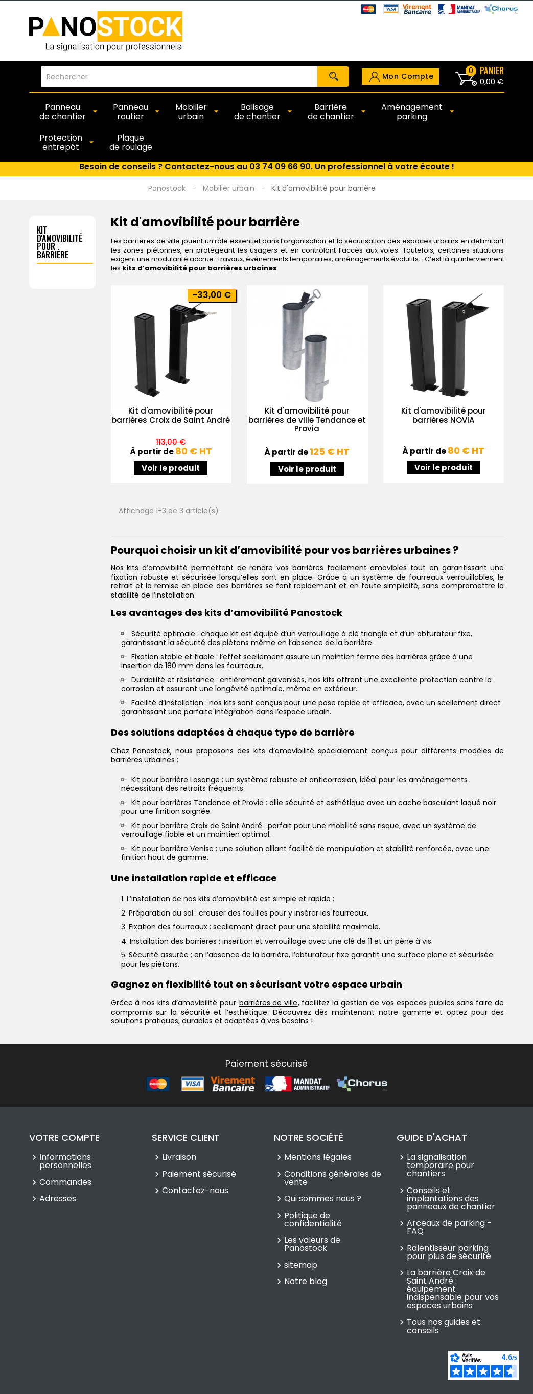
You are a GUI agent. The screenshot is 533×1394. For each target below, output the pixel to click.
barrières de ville (268, 1003)
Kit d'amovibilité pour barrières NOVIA (443, 415)
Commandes (65, 1182)
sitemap (300, 1265)
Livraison (179, 1157)
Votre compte (64, 1137)
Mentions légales (318, 1157)
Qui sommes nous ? (322, 1199)
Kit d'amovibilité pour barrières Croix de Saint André (170, 415)
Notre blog (305, 1281)
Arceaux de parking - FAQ (449, 1227)
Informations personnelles (65, 1161)
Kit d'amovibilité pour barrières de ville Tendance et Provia (307, 419)
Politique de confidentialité (313, 1220)
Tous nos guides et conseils (443, 1326)
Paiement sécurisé (199, 1174)
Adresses (57, 1199)
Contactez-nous (195, 1190)
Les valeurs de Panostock (312, 1244)
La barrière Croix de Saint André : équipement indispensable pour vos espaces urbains (453, 1289)
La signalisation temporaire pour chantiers (440, 1165)
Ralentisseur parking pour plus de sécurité (449, 1252)
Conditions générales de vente (332, 1178)
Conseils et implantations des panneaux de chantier (451, 1198)
